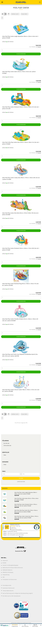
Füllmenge (5, 440)
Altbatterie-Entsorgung (8, 572)
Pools (4, 464)
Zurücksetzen (21, 481)
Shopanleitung (6, 574)
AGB (3, 577)
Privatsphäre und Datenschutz (10, 579)
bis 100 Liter (5, 443)
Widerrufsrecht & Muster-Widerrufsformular (13, 567)
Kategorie (5, 462)
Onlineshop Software (16, 623)
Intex (4, 455)
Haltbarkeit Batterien (7, 570)
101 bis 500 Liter (6, 445)
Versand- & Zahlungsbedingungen (10, 565)
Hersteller (5, 452)
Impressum (5, 560)
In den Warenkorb (21, 53)
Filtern (21, 478)
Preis (3, 471)
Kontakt (4, 563)
